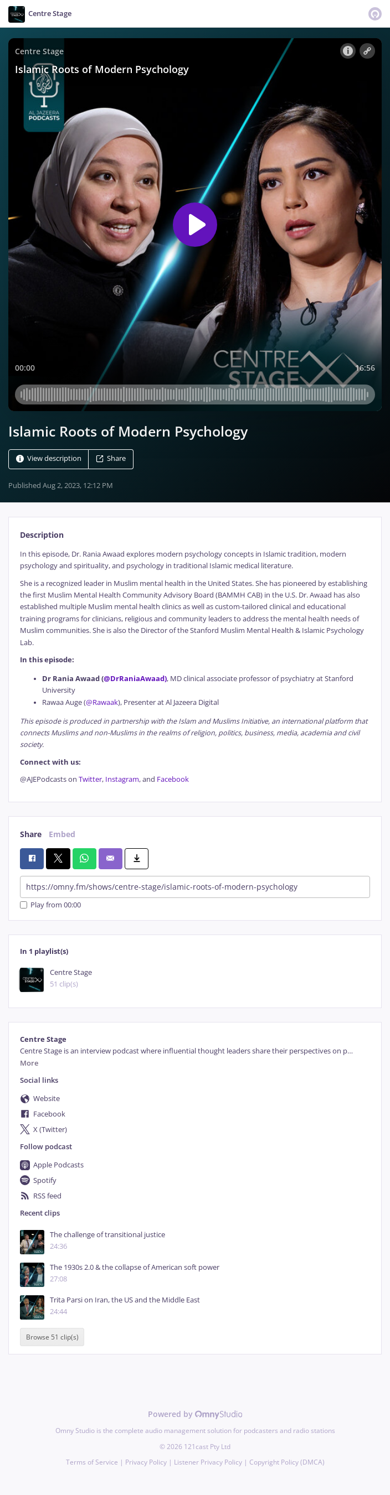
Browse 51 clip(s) (52, 1337)
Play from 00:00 (50, 905)
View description (48, 458)
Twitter (90, 779)
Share (111, 458)
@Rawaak (102, 702)
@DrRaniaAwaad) (135, 678)
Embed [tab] (62, 834)
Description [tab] (42, 535)
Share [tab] (31, 834)
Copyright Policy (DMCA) (287, 1462)
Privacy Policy (146, 1462)
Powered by (195, 1414)
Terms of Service (92, 1462)
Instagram (122, 779)
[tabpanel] (195, 666)
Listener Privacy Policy (208, 1462)
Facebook (173, 779)
